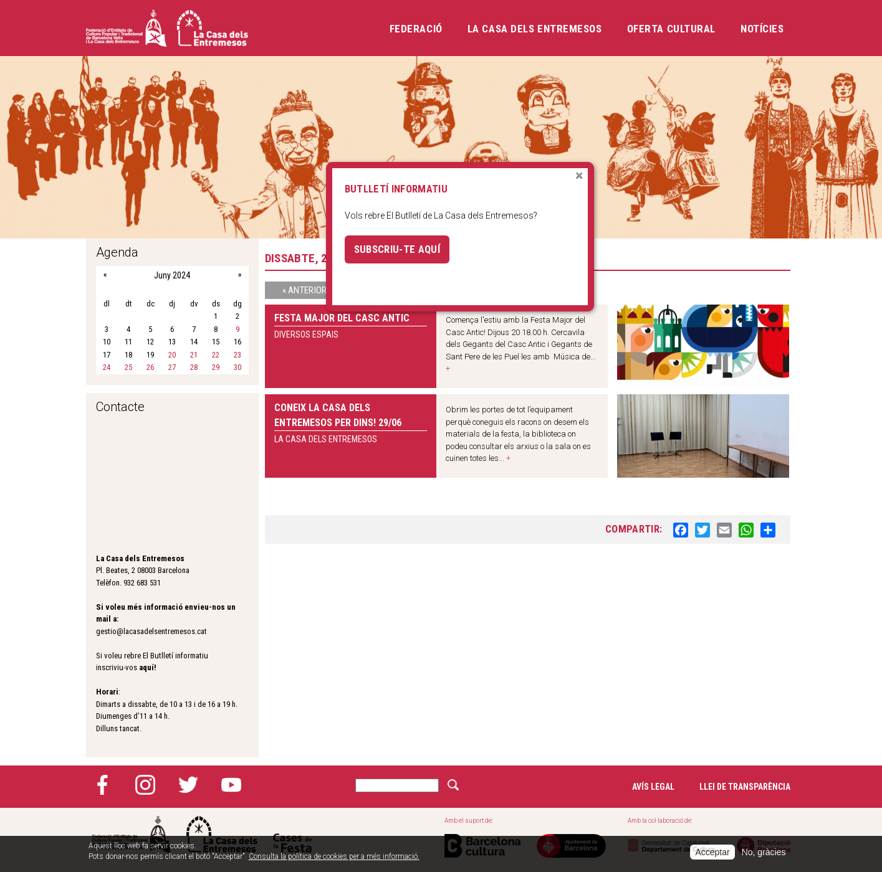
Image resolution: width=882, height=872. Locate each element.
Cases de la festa (292, 834)
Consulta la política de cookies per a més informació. (334, 856)
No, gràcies (764, 852)
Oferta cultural (671, 28)
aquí (146, 667)
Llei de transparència (744, 787)
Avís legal (653, 787)
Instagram (145, 785)
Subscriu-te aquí (397, 249)
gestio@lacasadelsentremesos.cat (151, 631)
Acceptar (712, 852)
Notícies (762, 28)
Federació (416, 28)
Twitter (188, 785)
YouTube (231, 785)
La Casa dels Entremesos (534, 28)
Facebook (102, 785)
